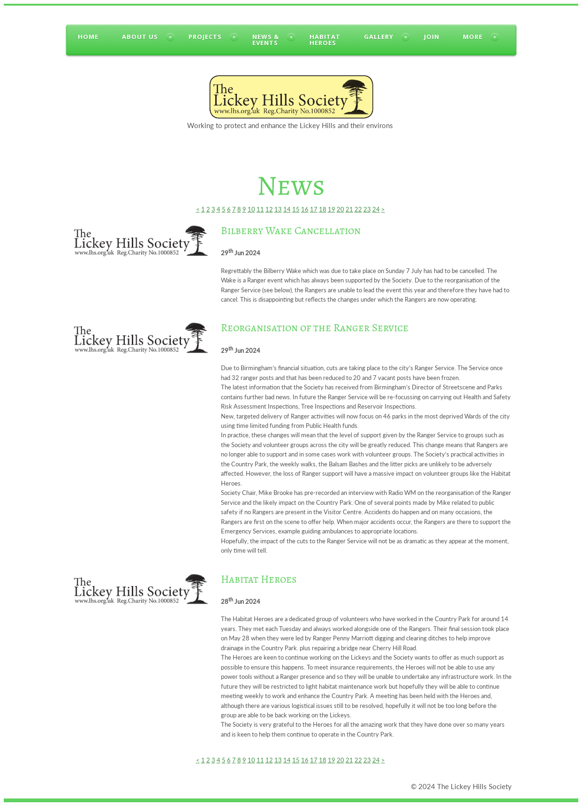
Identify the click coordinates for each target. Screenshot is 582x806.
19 (331, 209)
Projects (205, 36)
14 (287, 209)
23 (367, 209)
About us (140, 36)
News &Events (265, 39)
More (473, 36)
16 (305, 209)
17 (313, 209)
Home (88, 36)
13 (278, 209)
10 (251, 209)
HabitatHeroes (325, 39)
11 (260, 209)
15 (296, 209)
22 (358, 209)
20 (340, 209)
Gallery (378, 36)
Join (431, 36)
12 (269, 209)
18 (322, 209)
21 (349, 209)
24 (376, 209)
